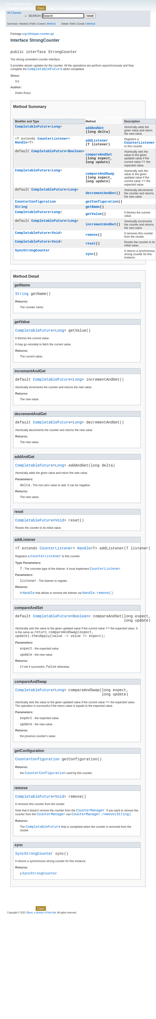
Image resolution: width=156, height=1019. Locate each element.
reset (91, 248)
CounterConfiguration (35, 206)
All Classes (14, 12)
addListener (97, 142)
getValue (94, 219)
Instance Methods (53, 119)
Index (86, 8)
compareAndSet (99, 156)
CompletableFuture (32, 128)
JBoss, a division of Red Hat (41, 944)
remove (92, 240)
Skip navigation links (19, 4)
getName (93, 211)
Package (27, 8)
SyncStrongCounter (32, 256)
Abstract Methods (85, 119)
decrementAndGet (101, 197)
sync (90, 259)
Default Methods (116, 119)
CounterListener (52, 140)
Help (95, 8)
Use (51, 8)
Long (56, 128)
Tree (59, 8)
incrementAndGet (101, 229)
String (21, 211)
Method (51, 23)
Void (56, 238)
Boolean (75, 154)
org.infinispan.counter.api (38, 34)
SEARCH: (34, 16)
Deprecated (72, 8)
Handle (21, 145)
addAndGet (95, 129)
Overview (13, 8)
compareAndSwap (100, 176)
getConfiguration (102, 206)
